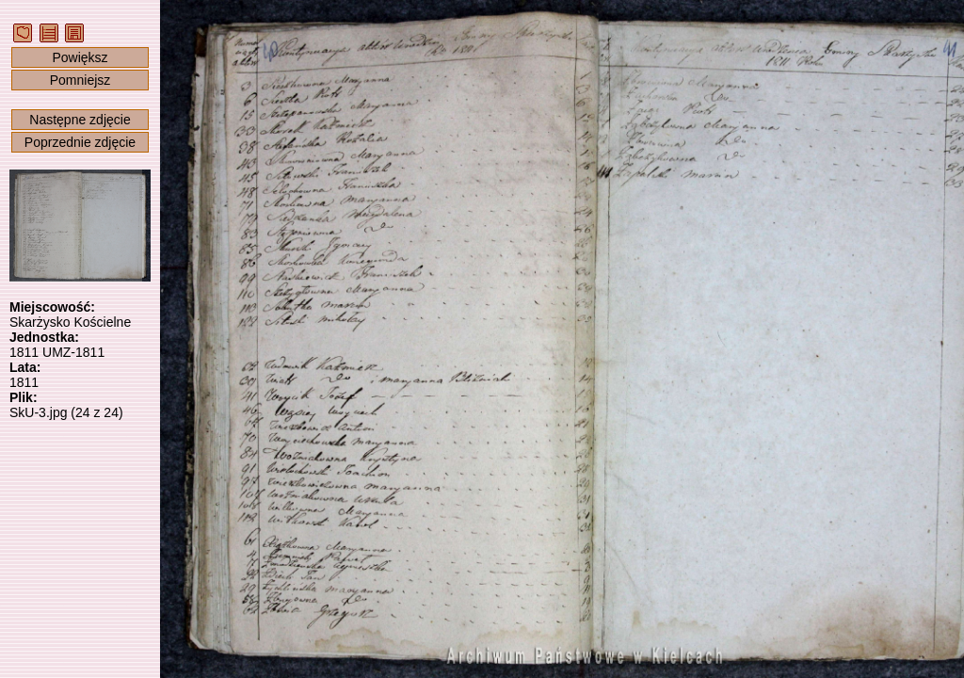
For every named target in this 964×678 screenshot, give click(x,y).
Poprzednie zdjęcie (80, 142)
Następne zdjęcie (79, 119)
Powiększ (79, 57)
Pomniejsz (80, 80)
